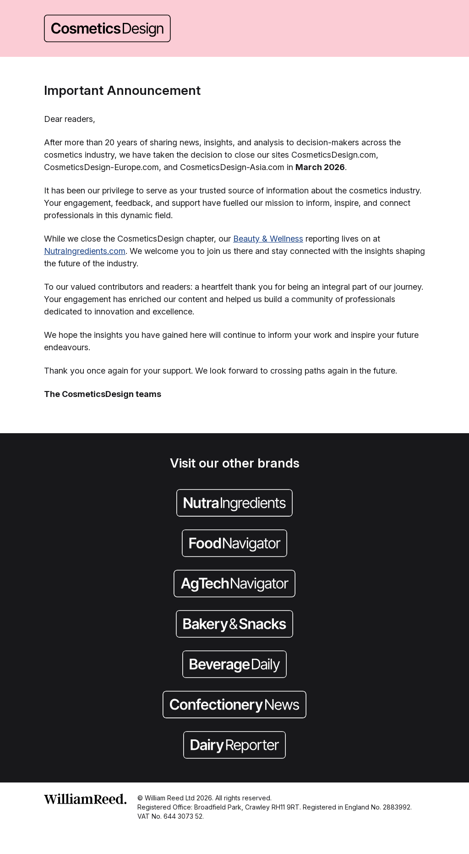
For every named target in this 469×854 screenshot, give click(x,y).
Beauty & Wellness (268, 238)
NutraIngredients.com (84, 251)
